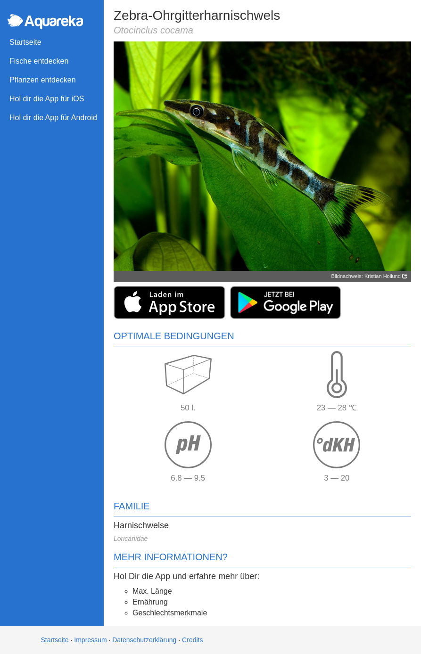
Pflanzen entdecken (42, 80)
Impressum (90, 640)
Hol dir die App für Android (53, 118)
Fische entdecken (38, 61)
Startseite (25, 42)
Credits (192, 640)
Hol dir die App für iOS (46, 99)
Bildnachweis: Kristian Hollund (369, 276)
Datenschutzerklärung (144, 640)
